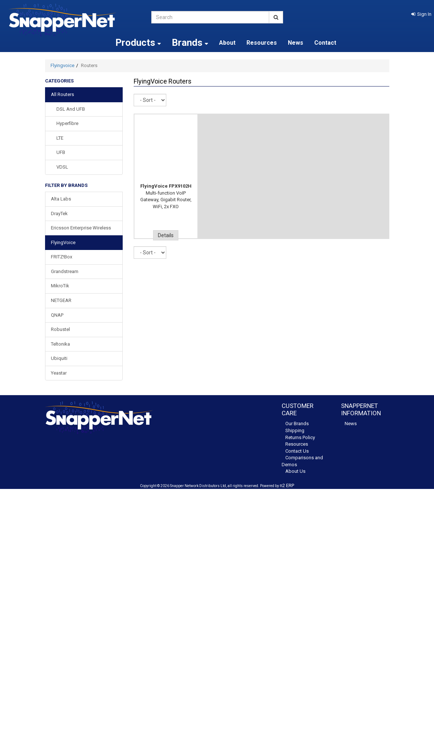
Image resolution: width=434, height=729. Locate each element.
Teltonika (60, 344)
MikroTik (60, 285)
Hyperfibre (67, 123)
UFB (60, 152)
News (295, 42)
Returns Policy (300, 437)
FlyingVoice (63, 242)
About (227, 42)
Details (166, 235)
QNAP (57, 315)
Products (138, 42)
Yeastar (59, 373)
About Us (295, 471)
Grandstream (64, 271)
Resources (261, 42)
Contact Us (297, 451)
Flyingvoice (62, 65)
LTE (59, 138)
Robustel (60, 329)
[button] (421, 14)
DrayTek (59, 213)
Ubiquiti (59, 358)
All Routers (62, 94)
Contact (325, 42)
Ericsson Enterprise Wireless (81, 228)
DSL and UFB (70, 109)
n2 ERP (287, 485)
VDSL (62, 167)
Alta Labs (61, 199)
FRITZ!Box (61, 256)
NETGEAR (61, 300)
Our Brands (297, 423)
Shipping (294, 430)
